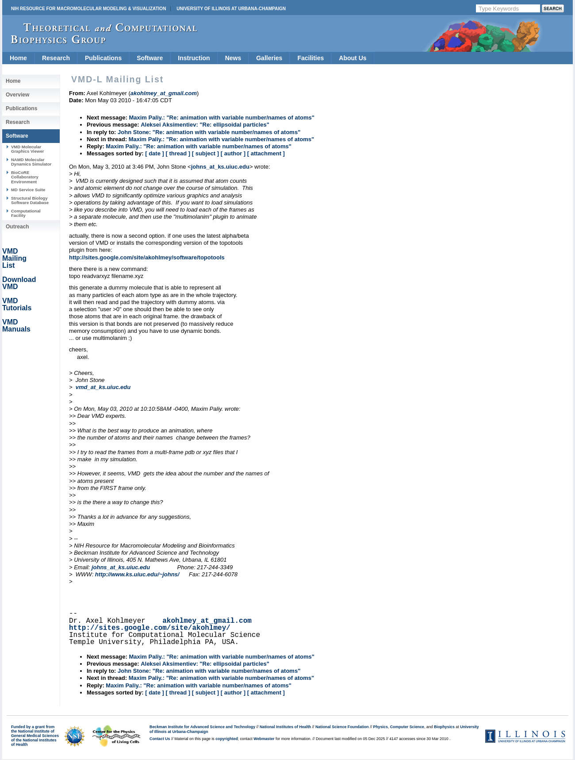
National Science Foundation (342, 727)
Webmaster (263, 739)
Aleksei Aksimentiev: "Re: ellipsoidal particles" (205, 124)
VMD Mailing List (14, 258)
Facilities (310, 58)
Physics (380, 727)
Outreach (17, 227)
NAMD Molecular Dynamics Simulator (31, 161)
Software (150, 58)
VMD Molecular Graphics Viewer (27, 149)
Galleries (269, 58)
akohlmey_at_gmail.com (207, 621)
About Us (352, 58)
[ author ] (233, 153)
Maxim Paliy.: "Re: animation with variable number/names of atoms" (221, 117)
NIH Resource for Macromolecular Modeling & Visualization (88, 8)
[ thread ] (177, 153)
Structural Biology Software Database (30, 200)
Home (18, 58)
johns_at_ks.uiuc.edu (220, 166)
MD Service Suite (28, 189)
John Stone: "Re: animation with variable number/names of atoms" (209, 132)
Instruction (194, 58)
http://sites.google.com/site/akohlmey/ (149, 628)
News (233, 58)
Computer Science (407, 727)
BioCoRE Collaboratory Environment (24, 177)
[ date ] (154, 153)
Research (56, 58)
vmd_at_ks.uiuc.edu (103, 387)
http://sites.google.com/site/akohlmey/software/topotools (147, 257)
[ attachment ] (266, 153)
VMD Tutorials (16, 304)
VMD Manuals (16, 325)
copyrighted (226, 739)
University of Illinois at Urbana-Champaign (231, 8)
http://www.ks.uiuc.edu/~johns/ (137, 574)
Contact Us (160, 739)
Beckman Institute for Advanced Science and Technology (202, 727)
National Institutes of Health (285, 727)
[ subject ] (205, 153)
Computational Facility (26, 213)
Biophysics (444, 727)
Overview (17, 95)
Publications (103, 58)
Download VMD (19, 283)
